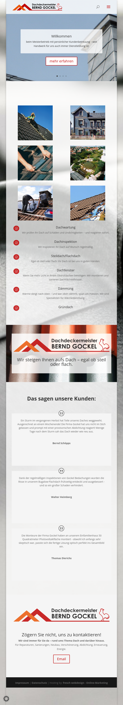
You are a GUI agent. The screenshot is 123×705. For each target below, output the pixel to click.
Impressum (22, 682)
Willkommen (61, 36)
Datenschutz (39, 682)
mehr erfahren (61, 61)
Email (61, 659)
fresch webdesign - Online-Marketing (85, 682)
